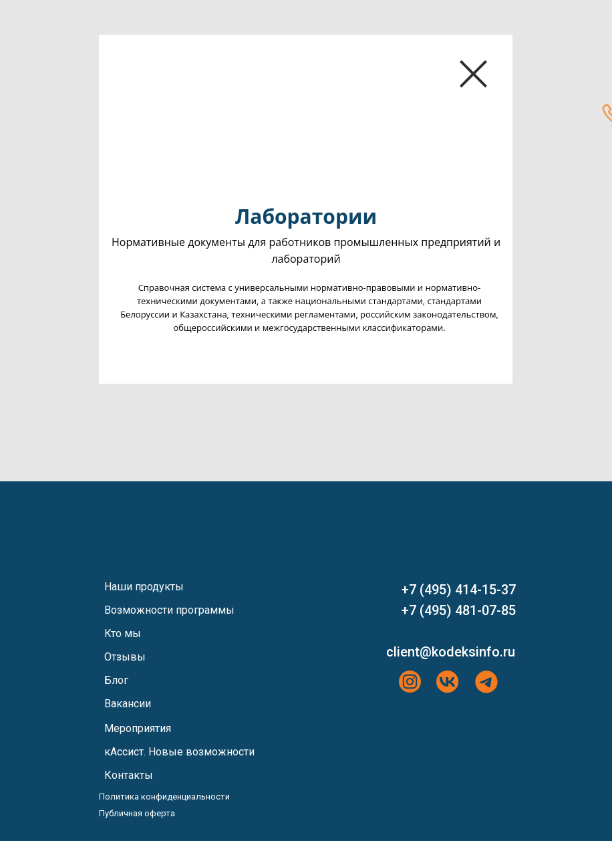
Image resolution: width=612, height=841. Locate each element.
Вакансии (127, 703)
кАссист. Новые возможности (179, 751)
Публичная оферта (137, 813)
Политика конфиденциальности (164, 797)
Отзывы (125, 656)
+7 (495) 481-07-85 (459, 610)
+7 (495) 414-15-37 (459, 590)
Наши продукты (144, 586)
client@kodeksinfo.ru (450, 652)
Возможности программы (169, 610)
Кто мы (122, 633)
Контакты (128, 775)
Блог (116, 680)
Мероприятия (137, 728)
